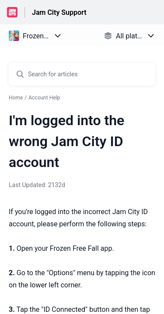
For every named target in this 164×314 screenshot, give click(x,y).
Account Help (44, 98)
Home (16, 98)
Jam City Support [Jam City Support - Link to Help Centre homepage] (59, 12)
